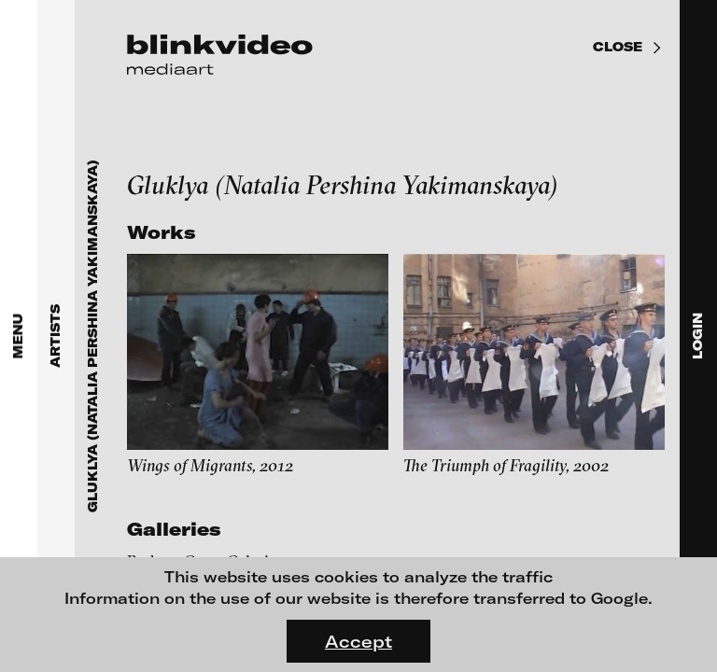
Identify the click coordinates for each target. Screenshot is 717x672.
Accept (358, 641)
